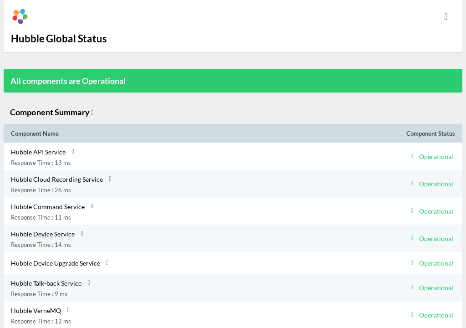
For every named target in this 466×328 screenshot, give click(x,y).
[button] (177, 156)
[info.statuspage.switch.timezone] (446, 16)
